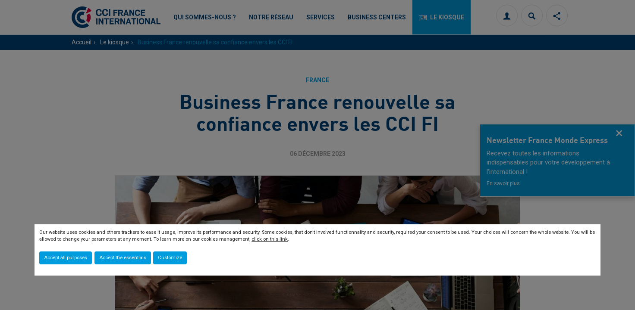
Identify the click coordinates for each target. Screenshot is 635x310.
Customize (170, 257)
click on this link (269, 239)
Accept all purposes (65, 257)
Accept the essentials (122, 257)
